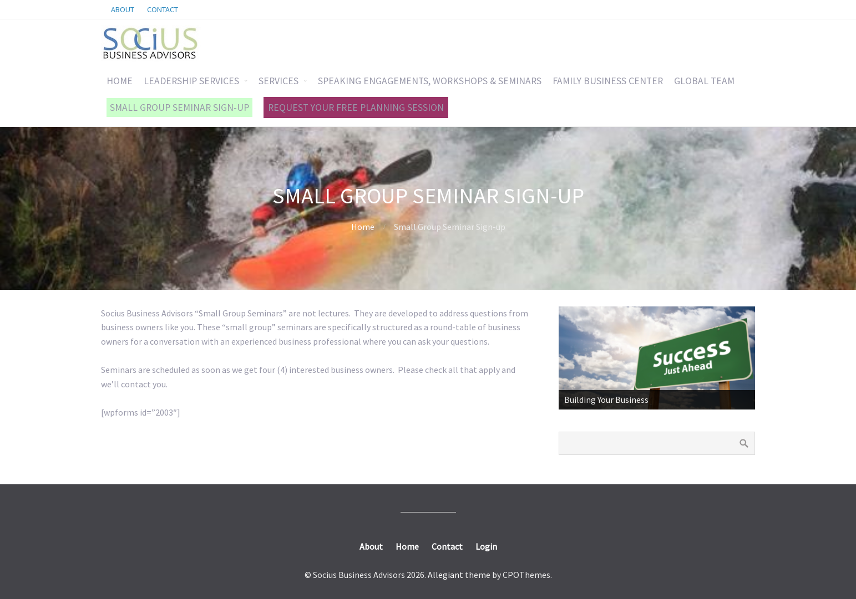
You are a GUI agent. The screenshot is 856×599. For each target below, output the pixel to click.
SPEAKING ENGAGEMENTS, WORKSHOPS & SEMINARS (429, 81)
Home (362, 226)
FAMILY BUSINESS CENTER (608, 81)
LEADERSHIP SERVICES (191, 81)
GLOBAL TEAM (704, 81)
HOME (120, 81)
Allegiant (445, 574)
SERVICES (278, 81)
